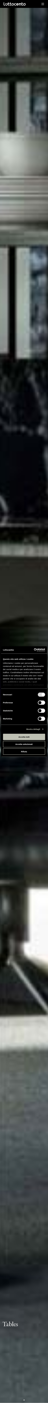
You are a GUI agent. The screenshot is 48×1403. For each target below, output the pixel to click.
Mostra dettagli (33, 729)
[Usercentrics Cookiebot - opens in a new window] (34, 650)
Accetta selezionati (24, 744)
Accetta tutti (24, 737)
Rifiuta (24, 751)
